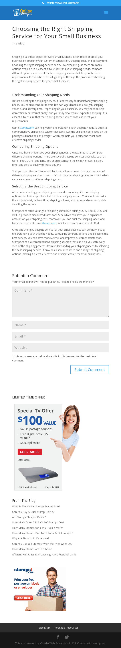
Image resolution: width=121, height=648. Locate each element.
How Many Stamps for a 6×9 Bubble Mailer (37, 528)
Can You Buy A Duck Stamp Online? (33, 512)
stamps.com (26, 127)
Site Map (44, 627)
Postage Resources (66, 627)
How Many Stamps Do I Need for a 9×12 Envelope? (42, 533)
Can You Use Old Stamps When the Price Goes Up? (42, 543)
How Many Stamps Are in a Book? (32, 549)
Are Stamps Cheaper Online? (29, 517)
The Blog (18, 43)
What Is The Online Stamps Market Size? (36, 506)
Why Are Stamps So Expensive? (30, 538)
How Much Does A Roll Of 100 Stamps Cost (38, 522)
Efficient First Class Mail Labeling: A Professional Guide (44, 554)
